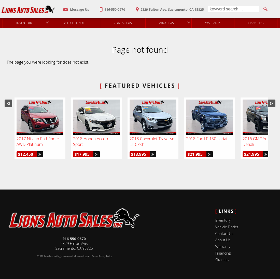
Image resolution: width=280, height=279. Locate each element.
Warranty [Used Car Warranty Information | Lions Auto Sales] (213, 23)
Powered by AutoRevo (86, 256)
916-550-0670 (74, 238)
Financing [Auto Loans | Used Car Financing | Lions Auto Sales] (255, 23)
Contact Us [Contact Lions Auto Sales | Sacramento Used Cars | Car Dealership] (123, 23)
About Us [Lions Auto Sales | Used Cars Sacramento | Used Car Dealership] (166, 23)
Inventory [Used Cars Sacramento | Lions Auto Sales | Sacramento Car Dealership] (24, 23)
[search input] (233, 9)
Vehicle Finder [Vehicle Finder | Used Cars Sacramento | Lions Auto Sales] (75, 23)
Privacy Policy (105, 256)
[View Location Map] (169, 7)
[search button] (265, 9)
